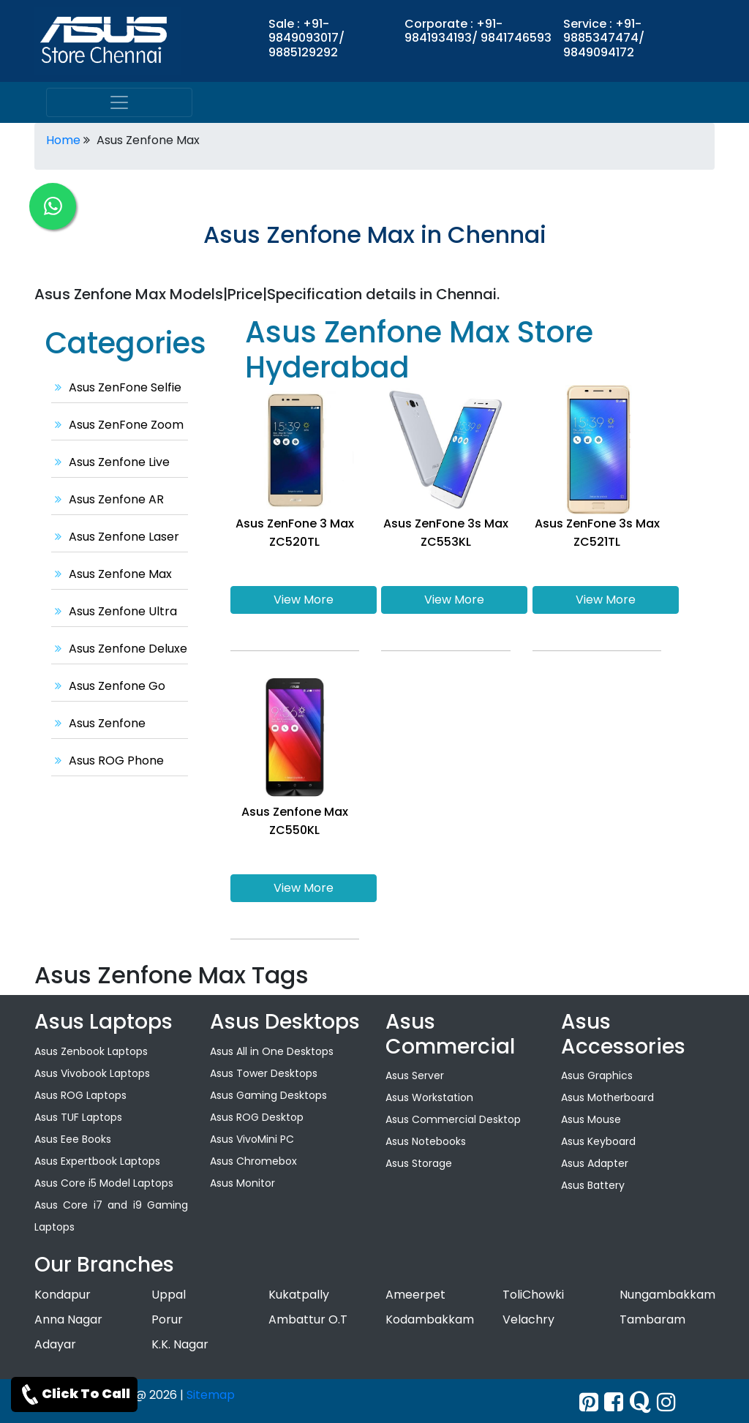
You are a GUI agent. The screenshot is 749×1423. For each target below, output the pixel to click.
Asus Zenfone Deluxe (119, 648)
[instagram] (666, 1402)
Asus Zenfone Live (110, 462)
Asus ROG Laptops (80, 1095)
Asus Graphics (597, 1075)
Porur (167, 1319)
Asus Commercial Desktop (453, 1119)
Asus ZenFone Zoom (117, 424)
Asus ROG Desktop (257, 1117)
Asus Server (414, 1075)
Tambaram (652, 1319)
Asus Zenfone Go (108, 685)
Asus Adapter (594, 1163)
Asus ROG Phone (107, 760)
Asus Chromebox (253, 1161)
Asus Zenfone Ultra (114, 611)
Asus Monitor (242, 1183)
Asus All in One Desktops (272, 1051)
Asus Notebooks (425, 1141)
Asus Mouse (591, 1119)
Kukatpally (298, 1294)
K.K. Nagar (179, 1344)
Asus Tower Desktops (263, 1073)
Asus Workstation (429, 1097)
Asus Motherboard (607, 1097)
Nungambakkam (667, 1294)
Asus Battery (593, 1185)
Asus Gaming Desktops (268, 1095)
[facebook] (613, 1402)
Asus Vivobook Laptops (92, 1073)
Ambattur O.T (307, 1319)
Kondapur (62, 1294)
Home (63, 140)
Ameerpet (415, 1294)
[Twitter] (588, 1402)
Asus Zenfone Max (111, 574)
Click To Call (74, 1394)
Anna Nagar (68, 1319)
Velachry (528, 1319)
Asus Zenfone (98, 723)
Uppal (168, 1294)
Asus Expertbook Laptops (97, 1161)
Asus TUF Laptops (78, 1117)
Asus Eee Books (72, 1139)
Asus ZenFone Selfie (116, 387)
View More (304, 599)
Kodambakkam (429, 1319)
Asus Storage (418, 1163)
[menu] (119, 102)
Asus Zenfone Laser (115, 536)
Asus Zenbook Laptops (91, 1051)
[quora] (640, 1402)
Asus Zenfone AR (107, 499)
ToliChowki (533, 1294)
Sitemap (211, 1394)
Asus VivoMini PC (252, 1139)
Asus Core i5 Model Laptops (103, 1183)
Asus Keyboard (598, 1141)
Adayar (55, 1344)
